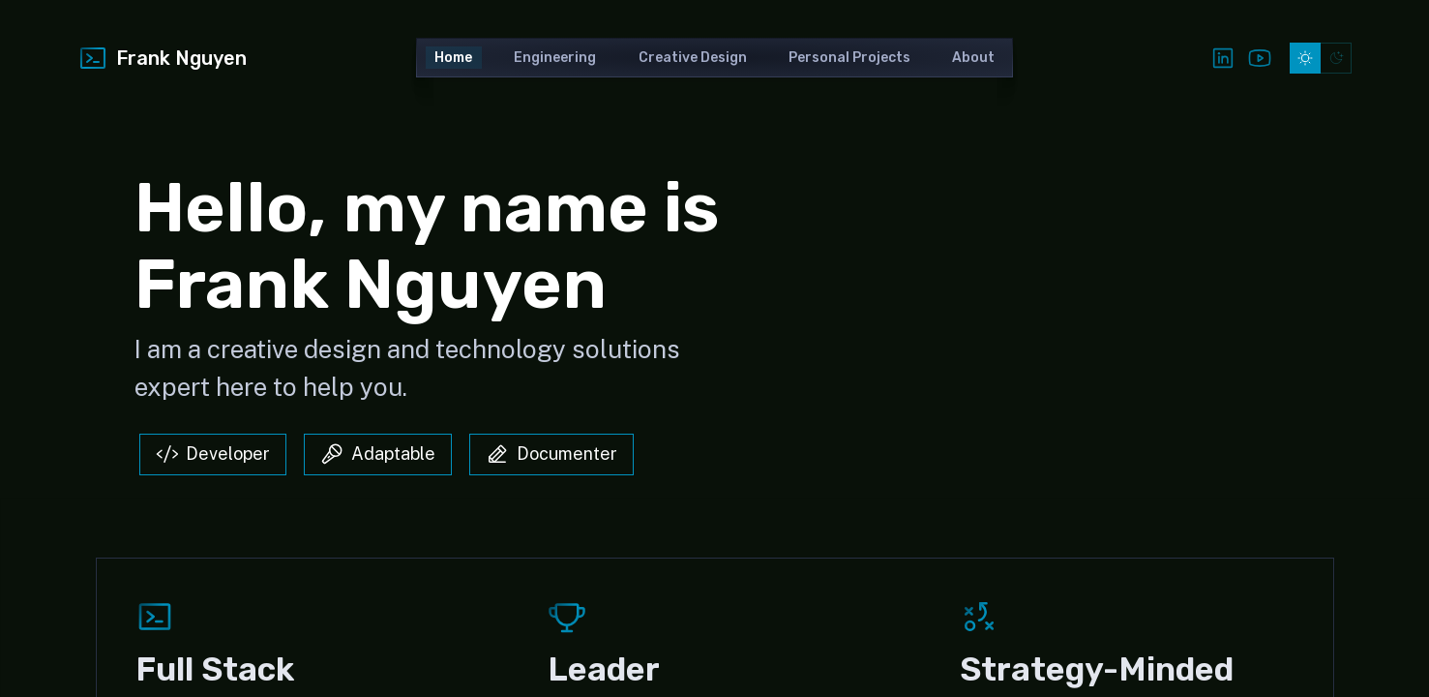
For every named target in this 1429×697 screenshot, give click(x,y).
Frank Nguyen (162, 58)
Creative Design (693, 57)
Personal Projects (849, 57)
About (973, 57)
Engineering (555, 57)
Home (453, 57)
